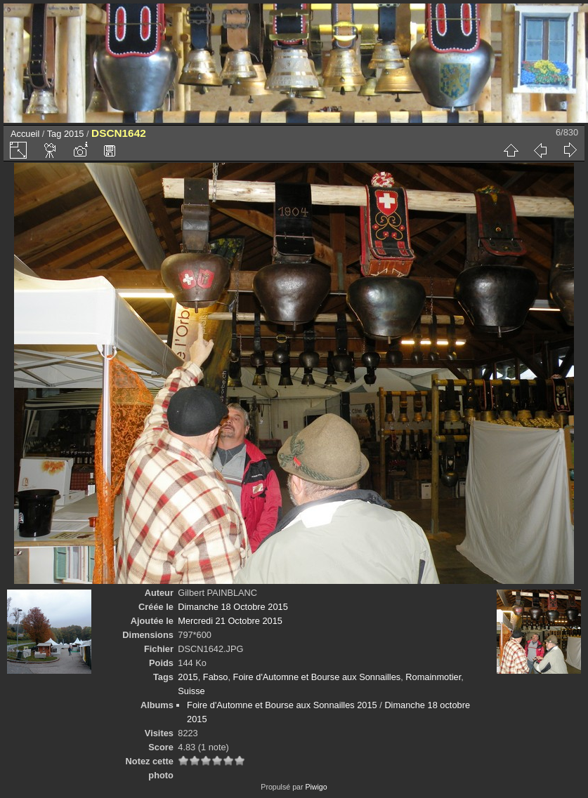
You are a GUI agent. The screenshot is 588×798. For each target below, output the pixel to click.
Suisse (191, 691)
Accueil (25, 133)
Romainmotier (433, 677)
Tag (54, 133)
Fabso (215, 677)
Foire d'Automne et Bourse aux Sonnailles (317, 677)
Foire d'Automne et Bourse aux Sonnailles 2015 (282, 705)
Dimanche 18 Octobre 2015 (233, 606)
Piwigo (316, 787)
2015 (74, 133)
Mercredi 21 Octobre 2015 (230, 621)
